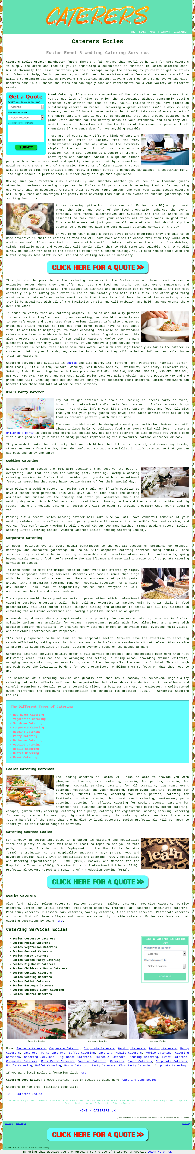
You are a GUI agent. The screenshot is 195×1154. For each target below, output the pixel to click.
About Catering (60, 94)
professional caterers (148, 74)
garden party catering (40, 811)
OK (170, 1151)
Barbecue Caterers (31, 1048)
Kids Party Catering (135, 1065)
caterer (62, 226)
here (59, 920)
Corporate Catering (64, 1048)
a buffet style (111, 234)
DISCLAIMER (180, 32)
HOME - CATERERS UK (97, 1110)
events (11, 87)
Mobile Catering (158, 1052)
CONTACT (165, 32)
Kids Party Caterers (58, 1061)
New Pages (21, 1124)
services (28, 363)
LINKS (142, 32)
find (19, 903)
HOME (132, 32)
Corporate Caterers (99, 1048)
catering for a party (78, 811)
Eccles (71, 363)
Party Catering (76, 1065)
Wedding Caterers (132, 1048)
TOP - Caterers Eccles (24, 1094)
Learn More (156, 1151)
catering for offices (92, 802)
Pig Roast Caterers (74, 1057)
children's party (20, 433)
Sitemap (9, 1124)
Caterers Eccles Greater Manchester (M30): (42, 61)
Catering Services (39, 1057)
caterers (182, 189)
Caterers (13, 83)
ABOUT (153, 32)
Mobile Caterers (129, 1052)
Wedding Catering (144, 1057)
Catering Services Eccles (37, 929)
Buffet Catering (82, 1052)
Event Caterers (174, 1057)
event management (166, 284)
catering (90, 78)
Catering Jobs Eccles (140, 1079)
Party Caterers (53, 1052)
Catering (105, 1052)
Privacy (186, 1124)
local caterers (106, 819)
